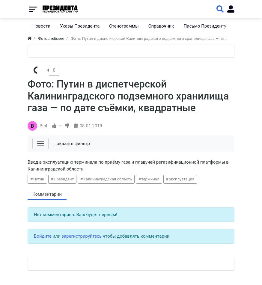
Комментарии (47, 194)
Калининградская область (107, 179)
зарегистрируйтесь (81, 236)
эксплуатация (181, 179)
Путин (38, 179)
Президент (64, 179)
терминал (150, 179)
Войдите (43, 236)
